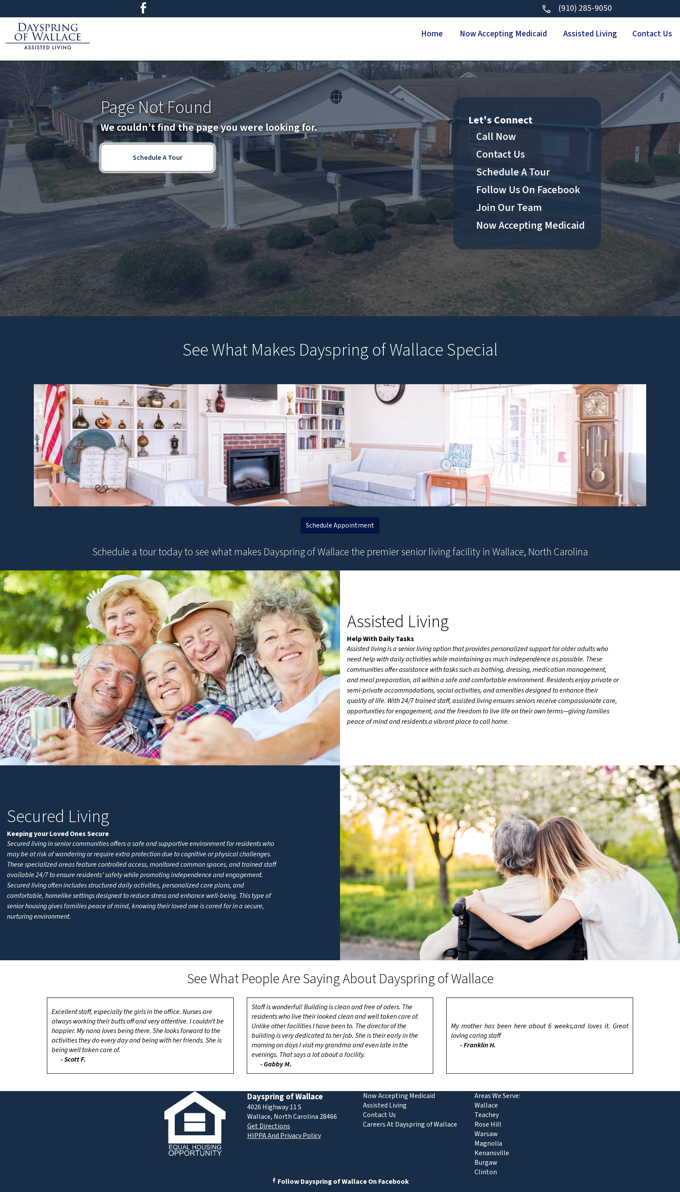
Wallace (486, 1105)
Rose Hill (487, 1124)
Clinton (485, 1172)
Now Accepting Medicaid (485, 34)
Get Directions (268, 1126)
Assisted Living (580, 34)
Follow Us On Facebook (528, 190)
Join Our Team (509, 207)
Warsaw (486, 1134)
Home (406, 34)
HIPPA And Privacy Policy (284, 1135)
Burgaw (485, 1162)
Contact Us (649, 34)
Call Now (496, 136)
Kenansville (491, 1153)
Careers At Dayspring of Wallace (410, 1124)
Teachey (486, 1115)
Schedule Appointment (340, 525)
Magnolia (488, 1143)
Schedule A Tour (158, 157)
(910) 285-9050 (576, 8)
